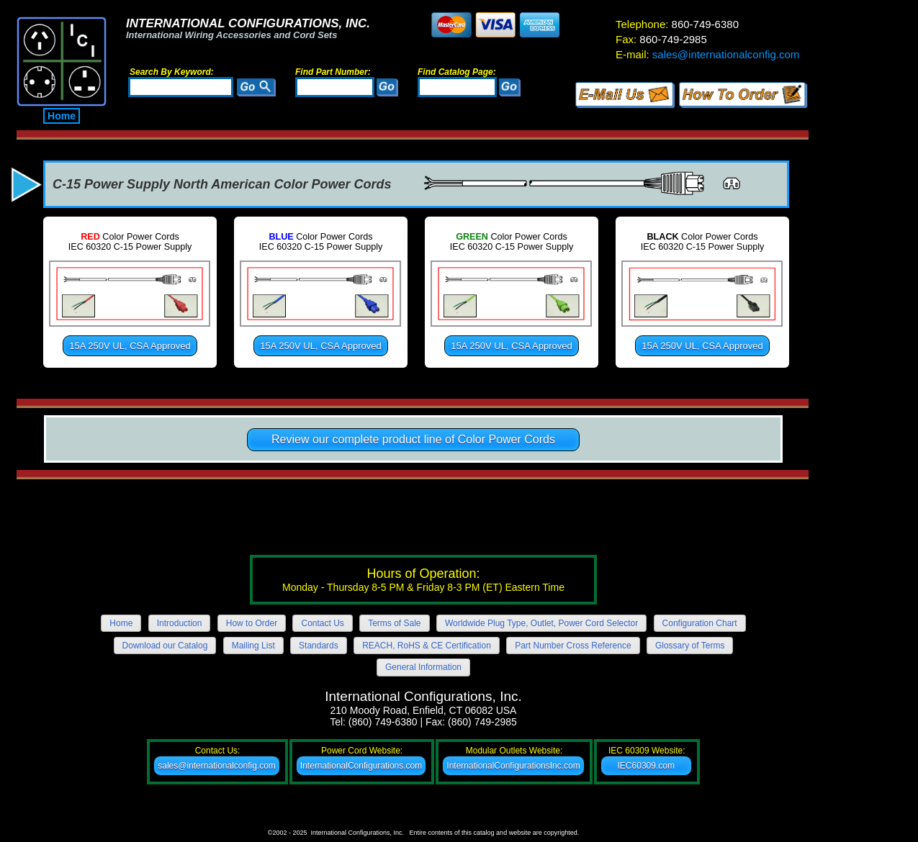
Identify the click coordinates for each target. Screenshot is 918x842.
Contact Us (322, 623)
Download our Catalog (165, 645)
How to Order (251, 623)
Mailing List (253, 645)
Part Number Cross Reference (573, 645)
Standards (318, 645)
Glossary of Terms (689, 645)
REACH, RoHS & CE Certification (426, 645)
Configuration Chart (699, 623)
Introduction (179, 623)
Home (62, 116)
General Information (423, 667)
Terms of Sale (394, 623)
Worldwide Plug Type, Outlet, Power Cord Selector (541, 623)
